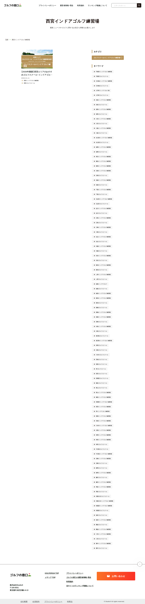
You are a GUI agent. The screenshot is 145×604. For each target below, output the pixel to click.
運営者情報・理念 (66, 5)
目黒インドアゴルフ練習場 (103, 430)
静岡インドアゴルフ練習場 (103, 473)
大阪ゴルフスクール (101, 133)
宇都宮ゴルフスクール (102, 76)
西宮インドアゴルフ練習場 (103, 407)
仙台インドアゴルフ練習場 (103, 237)
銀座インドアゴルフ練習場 (103, 293)
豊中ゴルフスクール (101, 548)
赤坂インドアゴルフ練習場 (103, 100)
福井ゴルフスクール (101, 515)
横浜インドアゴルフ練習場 (103, 161)
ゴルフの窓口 (13, 5)
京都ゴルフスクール (101, 175)
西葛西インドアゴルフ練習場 (104, 402)
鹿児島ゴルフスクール (102, 336)
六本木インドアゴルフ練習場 (104, 425)
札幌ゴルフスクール (101, 251)
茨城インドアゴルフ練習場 (103, 421)
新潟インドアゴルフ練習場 (103, 265)
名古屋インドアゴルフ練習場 (104, 138)
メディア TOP (50, 577)
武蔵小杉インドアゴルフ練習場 (104, 501)
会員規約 (36, 601)
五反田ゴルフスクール (102, 204)
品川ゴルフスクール (101, 213)
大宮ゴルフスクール (101, 123)
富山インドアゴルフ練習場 (103, 392)
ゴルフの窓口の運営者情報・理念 (78, 577)
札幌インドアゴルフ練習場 (103, 246)
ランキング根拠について (97, 5)
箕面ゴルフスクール (101, 364)
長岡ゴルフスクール (101, 345)
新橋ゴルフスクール (101, 307)
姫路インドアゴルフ (101, 284)
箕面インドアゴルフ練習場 (103, 416)
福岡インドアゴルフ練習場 (103, 147)
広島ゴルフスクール (101, 222)
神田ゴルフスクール (101, 444)
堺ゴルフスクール (101, 369)
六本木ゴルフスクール (102, 355)
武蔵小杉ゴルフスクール (102, 496)
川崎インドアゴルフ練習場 (103, 227)
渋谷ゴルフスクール (101, 260)
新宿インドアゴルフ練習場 (103, 166)
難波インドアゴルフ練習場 (103, 529)
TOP (6, 39)
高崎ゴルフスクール (101, 322)
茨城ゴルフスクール (101, 359)
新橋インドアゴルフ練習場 (103, 312)
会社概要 (24, 601)
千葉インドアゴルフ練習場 (103, 189)
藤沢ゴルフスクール (101, 477)
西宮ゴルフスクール (101, 373)
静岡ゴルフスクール (101, 468)
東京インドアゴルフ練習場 (103, 156)
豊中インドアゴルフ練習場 (103, 543)
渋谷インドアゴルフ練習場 (103, 256)
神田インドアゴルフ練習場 (103, 440)
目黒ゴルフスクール (101, 350)
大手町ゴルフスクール (102, 95)
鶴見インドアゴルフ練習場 (103, 397)
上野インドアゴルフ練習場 (103, 274)
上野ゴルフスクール (101, 279)
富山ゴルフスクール (101, 388)
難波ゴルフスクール (101, 524)
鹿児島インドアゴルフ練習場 (104, 340)
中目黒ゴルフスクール (102, 449)
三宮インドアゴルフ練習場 (103, 534)
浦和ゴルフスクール (101, 114)
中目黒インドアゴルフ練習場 (104, 454)
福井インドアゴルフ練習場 (103, 520)
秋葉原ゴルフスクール (102, 510)
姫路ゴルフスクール (101, 289)
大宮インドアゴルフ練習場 (103, 119)
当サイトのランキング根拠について (80, 585)
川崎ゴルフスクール (101, 232)
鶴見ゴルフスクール (101, 383)
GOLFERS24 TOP (52, 573)
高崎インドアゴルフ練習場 (103, 317)
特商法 (69, 601)
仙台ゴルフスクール (101, 241)
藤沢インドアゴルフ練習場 (103, 482)
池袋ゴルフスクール (101, 185)
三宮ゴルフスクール (101, 539)
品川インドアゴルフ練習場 (103, 208)
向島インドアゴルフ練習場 (103, 326)
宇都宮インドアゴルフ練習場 (104, 71)
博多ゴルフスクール (101, 491)
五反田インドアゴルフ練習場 (104, 199)
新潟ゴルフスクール (101, 270)
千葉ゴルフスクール (101, 194)
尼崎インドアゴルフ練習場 (103, 458)
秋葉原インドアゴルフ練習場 (104, 506)
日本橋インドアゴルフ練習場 (104, 81)
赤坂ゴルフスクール (101, 105)
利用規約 (80, 5)
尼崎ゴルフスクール (101, 463)
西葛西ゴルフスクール (102, 378)
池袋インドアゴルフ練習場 (103, 180)
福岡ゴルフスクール (101, 152)
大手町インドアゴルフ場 (102, 90)
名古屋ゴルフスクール (102, 142)
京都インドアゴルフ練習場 (103, 171)
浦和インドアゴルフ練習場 (103, 109)
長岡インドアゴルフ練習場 (103, 435)
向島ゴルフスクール (101, 331)
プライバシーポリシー (47, 5)
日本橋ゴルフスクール (102, 86)
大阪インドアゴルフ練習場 (103, 128)
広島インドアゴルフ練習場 (103, 218)
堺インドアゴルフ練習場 (102, 411)
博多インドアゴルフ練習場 (103, 487)
